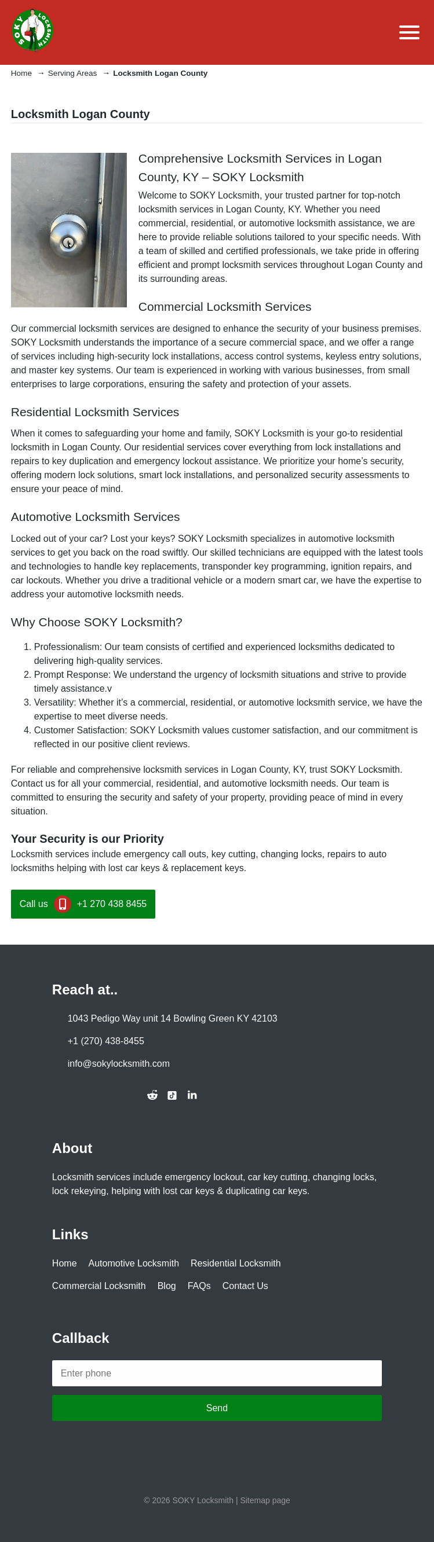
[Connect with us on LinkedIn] (192, 1095)
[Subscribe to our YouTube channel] (114, 1095)
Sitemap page (265, 1500)
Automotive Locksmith (134, 1263)
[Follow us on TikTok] (172, 1096)
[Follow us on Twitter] (76, 1095)
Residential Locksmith (236, 1263)
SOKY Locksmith (203, 1500)
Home (64, 1263)
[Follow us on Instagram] (95, 1095)
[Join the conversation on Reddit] (152, 1095)
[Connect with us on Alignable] (133, 1095)
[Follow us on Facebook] (56, 1095)
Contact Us (245, 1286)
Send (217, 1408)
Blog (167, 1286)
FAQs (199, 1286)
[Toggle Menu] (408, 32)
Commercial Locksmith (99, 1286)
